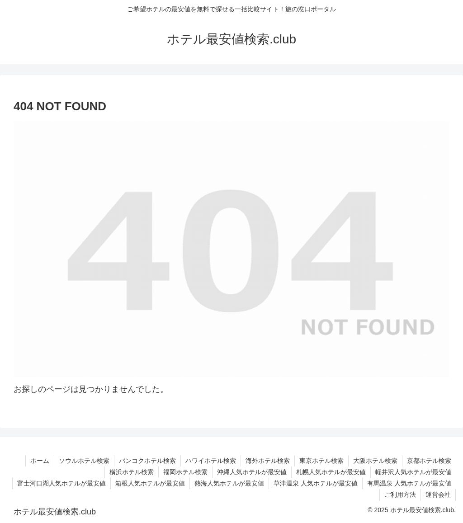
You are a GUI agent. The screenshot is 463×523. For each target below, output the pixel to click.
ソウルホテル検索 (84, 460)
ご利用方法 (400, 494)
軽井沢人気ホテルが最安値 (413, 472)
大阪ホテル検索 (375, 460)
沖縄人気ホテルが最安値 (252, 472)
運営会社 (438, 494)
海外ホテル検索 (268, 460)
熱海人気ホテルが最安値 (229, 483)
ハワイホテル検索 (210, 460)
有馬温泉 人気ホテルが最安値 (409, 483)
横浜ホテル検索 (131, 472)
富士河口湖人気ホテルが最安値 (61, 483)
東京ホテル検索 (321, 460)
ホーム (39, 460)
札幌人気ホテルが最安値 (331, 472)
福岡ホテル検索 (185, 472)
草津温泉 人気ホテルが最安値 (316, 483)
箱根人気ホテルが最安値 (150, 483)
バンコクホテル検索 (147, 460)
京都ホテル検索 (429, 460)
